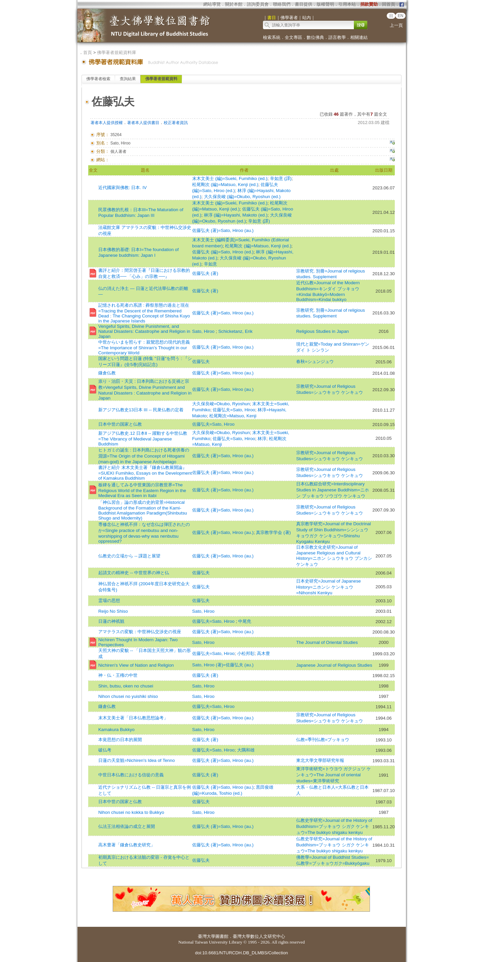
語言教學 (337, 37)
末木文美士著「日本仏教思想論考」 (133, 717)
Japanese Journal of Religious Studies (334, 665)
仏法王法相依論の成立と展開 (126, 826)
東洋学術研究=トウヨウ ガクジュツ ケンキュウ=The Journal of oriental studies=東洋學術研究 (333, 774)
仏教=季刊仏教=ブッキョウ (323, 739)
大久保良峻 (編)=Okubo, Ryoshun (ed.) (242, 196)
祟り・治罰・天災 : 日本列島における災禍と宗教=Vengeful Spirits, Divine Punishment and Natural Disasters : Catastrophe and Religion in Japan (145, 390)
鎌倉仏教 (107, 372)
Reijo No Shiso (113, 611)
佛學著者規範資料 (161, 78)
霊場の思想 (109, 600)
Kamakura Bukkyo (116, 729)
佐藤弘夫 (201, 361)
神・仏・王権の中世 (118, 675)
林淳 (262, 438)
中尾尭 (244, 621)
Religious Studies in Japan (322, 331)
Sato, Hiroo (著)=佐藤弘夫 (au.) (223, 664)
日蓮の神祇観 (111, 621)
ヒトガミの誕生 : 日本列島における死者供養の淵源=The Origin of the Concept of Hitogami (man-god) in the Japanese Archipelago (143, 455)
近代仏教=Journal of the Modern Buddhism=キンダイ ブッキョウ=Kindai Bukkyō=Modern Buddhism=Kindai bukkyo (328, 291)
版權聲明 (325, 4)
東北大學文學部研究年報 (320, 760)
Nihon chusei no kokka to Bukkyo (131, 812)
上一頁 (396, 25)
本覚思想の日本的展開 (120, 739)
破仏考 (104, 750)
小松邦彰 (246, 653)
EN (401, 15)
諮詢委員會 (258, 4)
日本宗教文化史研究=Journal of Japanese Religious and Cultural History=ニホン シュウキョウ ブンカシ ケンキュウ (334, 556)
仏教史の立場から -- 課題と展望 (129, 555)
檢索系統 (271, 37)
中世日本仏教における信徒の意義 (131, 774)
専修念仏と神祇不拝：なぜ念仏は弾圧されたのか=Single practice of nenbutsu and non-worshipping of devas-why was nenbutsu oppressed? (144, 533)
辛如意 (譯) (281, 178)
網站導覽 (212, 4)
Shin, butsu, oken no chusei (125, 685)
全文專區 (293, 37)
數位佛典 (315, 37)
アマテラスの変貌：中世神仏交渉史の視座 (139, 631)
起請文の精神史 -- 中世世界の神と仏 (133, 572)
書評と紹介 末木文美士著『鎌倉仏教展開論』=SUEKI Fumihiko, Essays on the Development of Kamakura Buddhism (145, 473)
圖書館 (221, 936)
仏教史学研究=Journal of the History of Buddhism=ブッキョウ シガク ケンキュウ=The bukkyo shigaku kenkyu (334, 826)
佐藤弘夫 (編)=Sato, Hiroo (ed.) (223, 251)
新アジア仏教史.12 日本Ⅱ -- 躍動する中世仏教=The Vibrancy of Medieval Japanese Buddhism (142, 438)
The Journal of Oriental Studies (327, 642)
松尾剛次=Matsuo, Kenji (233, 415)
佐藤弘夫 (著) (205, 273)
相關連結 (359, 37)
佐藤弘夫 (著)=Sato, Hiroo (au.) (223, 230)
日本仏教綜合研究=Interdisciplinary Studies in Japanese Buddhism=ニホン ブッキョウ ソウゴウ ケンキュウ (332, 489)
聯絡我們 (281, 4)
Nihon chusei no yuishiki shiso (128, 696)
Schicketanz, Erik (235, 331)
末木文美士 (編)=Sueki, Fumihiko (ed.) (229, 178)
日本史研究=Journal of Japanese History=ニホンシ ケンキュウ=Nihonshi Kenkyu (328, 587)
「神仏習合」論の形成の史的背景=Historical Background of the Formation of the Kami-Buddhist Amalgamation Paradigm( (142, 510)
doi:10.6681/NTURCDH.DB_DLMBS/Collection (241, 952)
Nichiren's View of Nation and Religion (136, 665)
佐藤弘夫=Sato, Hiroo (234, 409)
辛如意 (210, 263)
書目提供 (303, 4)
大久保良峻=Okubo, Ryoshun (221, 403)
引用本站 (347, 4)
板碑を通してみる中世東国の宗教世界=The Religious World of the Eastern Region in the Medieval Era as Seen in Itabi (142, 490)
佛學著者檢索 (98, 78)
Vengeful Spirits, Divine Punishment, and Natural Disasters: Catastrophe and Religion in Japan (144, 331)
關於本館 (234, 4)
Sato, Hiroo (204, 331)
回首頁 (388, 4)
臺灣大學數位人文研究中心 (259, 936)
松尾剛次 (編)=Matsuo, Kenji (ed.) (225, 184)
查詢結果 (128, 78)
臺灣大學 (206, 936)
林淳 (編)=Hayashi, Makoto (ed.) (236, 215)
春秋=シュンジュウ (315, 361)
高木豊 (263, 653)
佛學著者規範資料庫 (116, 52)
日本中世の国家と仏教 (120, 424)
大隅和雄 (246, 750)
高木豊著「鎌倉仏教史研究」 (126, 844)
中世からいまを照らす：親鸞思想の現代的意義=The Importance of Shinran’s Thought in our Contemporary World (144, 347)
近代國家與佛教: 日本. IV (122, 187)
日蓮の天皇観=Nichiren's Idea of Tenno (136, 760)
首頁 (87, 52)
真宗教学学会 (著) (273, 532)
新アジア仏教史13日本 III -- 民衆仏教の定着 (140, 409)
